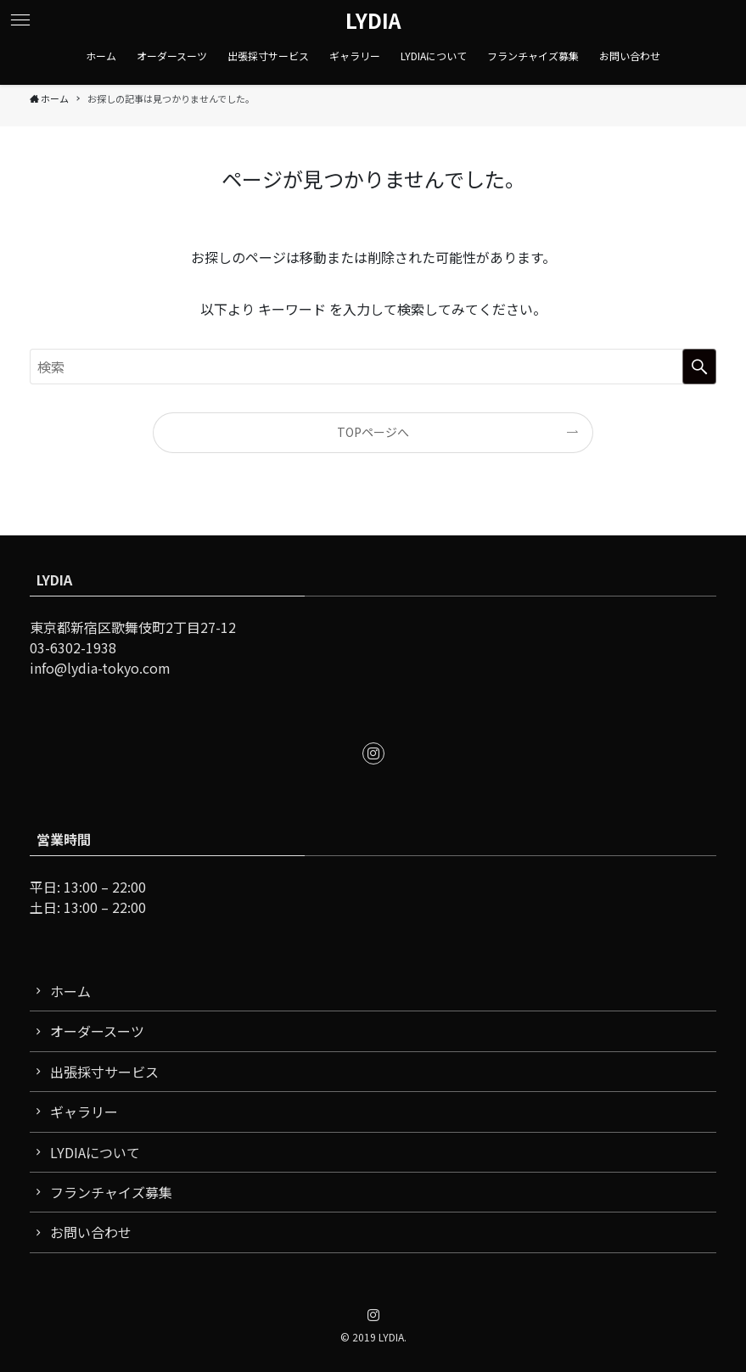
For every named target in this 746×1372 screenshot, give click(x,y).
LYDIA (373, 20)
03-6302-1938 (73, 647)
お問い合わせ (91, 1232)
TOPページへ (373, 431)
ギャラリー (84, 1111)
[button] (20, 20)
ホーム (70, 991)
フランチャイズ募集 (111, 1192)
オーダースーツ (97, 1031)
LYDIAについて (95, 1152)
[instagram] (373, 753)
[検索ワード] (373, 366)
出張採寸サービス (104, 1071)
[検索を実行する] (699, 366)
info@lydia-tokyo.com (100, 668)
